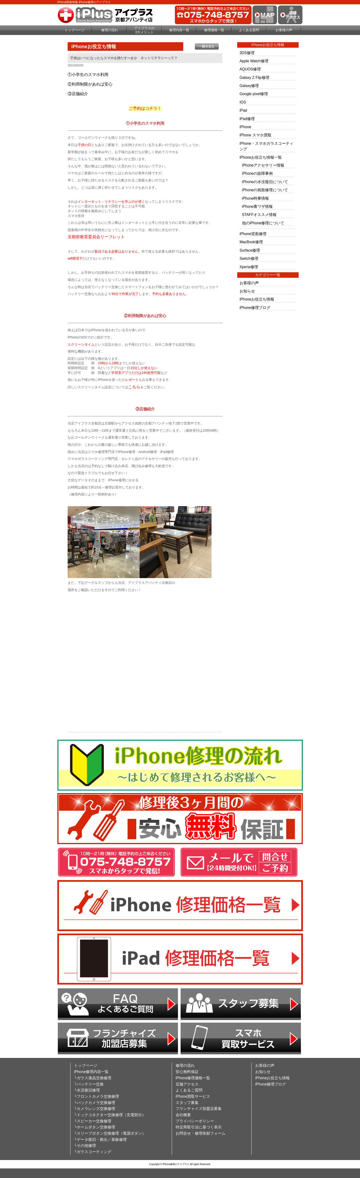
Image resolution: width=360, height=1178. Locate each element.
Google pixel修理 (254, 94)
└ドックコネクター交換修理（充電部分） (110, 1115)
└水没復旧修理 (87, 1090)
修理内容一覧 (179, 30)
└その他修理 (85, 1145)
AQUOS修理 (250, 69)
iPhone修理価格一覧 (193, 1078)
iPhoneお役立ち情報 (257, 299)
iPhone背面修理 (253, 234)
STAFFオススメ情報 (259, 215)
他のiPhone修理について (263, 223)
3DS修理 (247, 53)
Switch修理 (249, 258)
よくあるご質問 (189, 1090)
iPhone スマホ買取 (255, 135)
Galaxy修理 (249, 86)
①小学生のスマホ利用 (88, 74)
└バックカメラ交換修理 (94, 1103)
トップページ (75, 30)
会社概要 (183, 1115)
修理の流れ (109, 30)
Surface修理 (250, 250)
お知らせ (247, 291)
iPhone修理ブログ (255, 308)
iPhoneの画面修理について (265, 190)
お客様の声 (284, 30)
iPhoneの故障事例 (257, 173)
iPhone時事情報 (255, 198)
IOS (243, 102)
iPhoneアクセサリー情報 (263, 165)
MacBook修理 (251, 242)
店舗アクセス (187, 1084)
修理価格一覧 (214, 30)
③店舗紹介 (78, 94)
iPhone (245, 127)
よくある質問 (249, 30)
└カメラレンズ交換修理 (94, 1109)
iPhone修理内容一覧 (91, 1072)
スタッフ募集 (187, 1103)
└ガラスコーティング (92, 1152)
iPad (243, 110)
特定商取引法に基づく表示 (199, 1127)
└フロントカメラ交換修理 (96, 1096)
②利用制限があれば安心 (90, 84)
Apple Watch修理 (254, 61)
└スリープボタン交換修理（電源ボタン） (110, 1133)
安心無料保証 (187, 1072)
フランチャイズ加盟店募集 (199, 1109)
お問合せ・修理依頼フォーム (200, 1133)
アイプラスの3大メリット (144, 30)
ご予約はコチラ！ (145, 108)
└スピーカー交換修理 (92, 1121)
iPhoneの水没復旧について (265, 182)
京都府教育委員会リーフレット (96, 237)
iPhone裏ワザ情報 (257, 206)
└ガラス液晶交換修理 (92, 1078)
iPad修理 (247, 119)
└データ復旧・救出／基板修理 (100, 1139)
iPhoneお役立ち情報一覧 (261, 157)
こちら (134, 387)
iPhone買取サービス (193, 1096)
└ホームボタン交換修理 (94, 1127)
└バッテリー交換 (89, 1084)
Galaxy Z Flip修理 (254, 77)
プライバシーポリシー (195, 1121)
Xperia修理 (249, 267)
